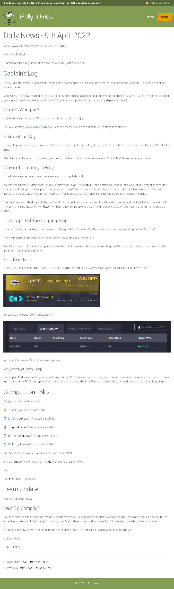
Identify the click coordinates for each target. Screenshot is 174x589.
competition (51, 46)
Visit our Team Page (157, 3)
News (165, 16)
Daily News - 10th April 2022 (31, 561)
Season (40, 453)
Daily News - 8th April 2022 (35, 568)
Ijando (47, 461)
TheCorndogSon (22, 435)
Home (150, 16)
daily (39, 46)
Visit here (9, 478)
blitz (63, 46)
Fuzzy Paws (19, 444)
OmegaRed (20, 418)
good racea (19, 427)
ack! (14, 410)
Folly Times (27, 17)
